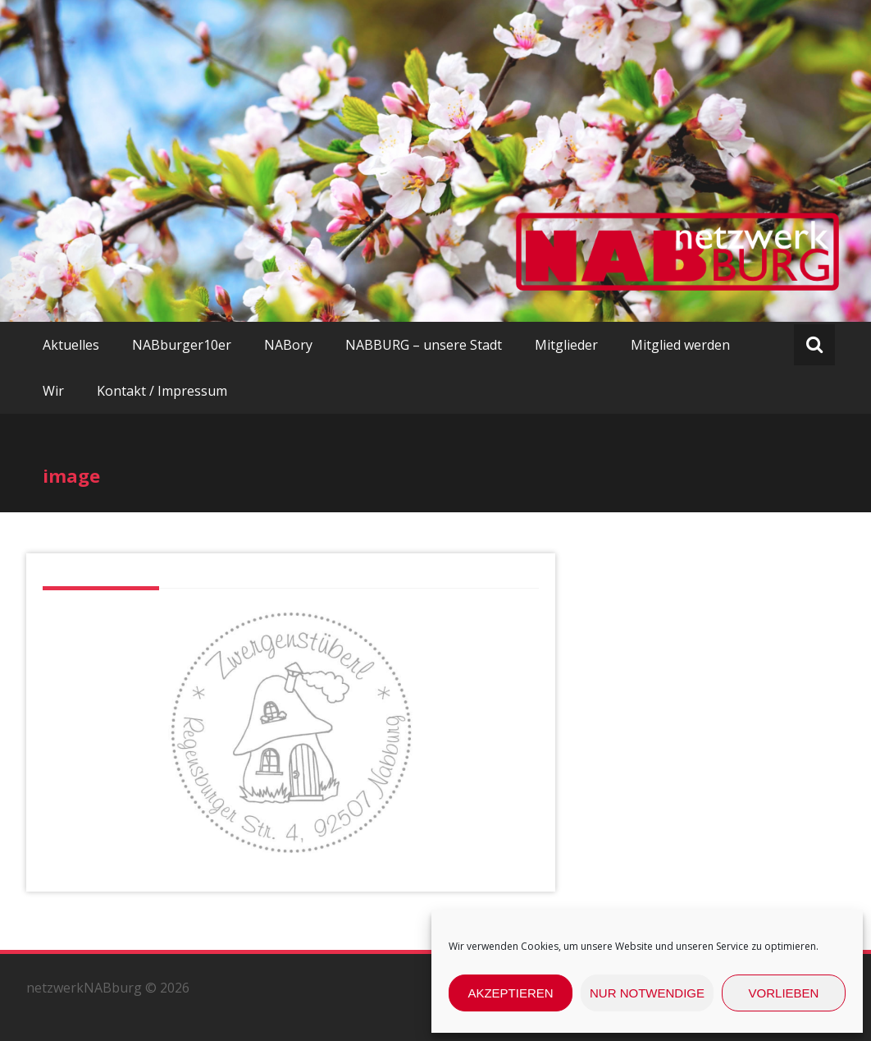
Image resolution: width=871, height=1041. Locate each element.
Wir (53, 391)
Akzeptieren (510, 993)
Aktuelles (71, 345)
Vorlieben (784, 993)
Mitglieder (566, 345)
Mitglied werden (680, 345)
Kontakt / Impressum (162, 391)
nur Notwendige (647, 993)
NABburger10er (181, 345)
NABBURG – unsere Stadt (423, 345)
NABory (288, 345)
